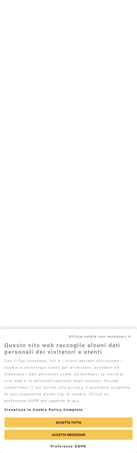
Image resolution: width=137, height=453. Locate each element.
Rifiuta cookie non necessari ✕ (100, 336)
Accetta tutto (68, 422)
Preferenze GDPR (68, 446)
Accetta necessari (68, 435)
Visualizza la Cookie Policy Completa (43, 409)
